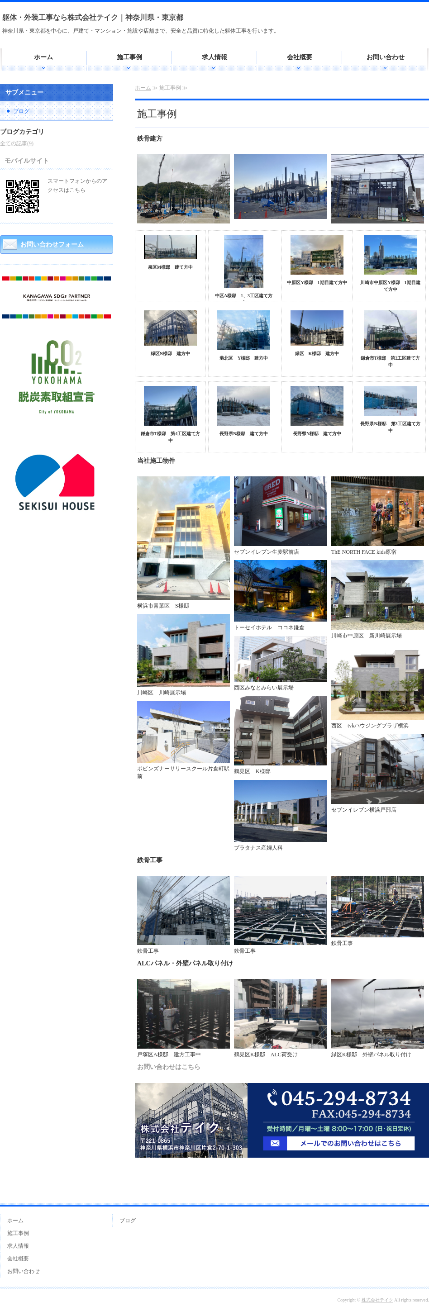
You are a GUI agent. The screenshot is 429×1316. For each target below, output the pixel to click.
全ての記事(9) (16, 143)
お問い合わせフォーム (52, 244)
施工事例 (129, 57)
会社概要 (299, 57)
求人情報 (214, 57)
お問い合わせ (386, 57)
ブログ (21, 111)
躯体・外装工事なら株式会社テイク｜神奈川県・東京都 (92, 17)
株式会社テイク (377, 1299)
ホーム (43, 57)
